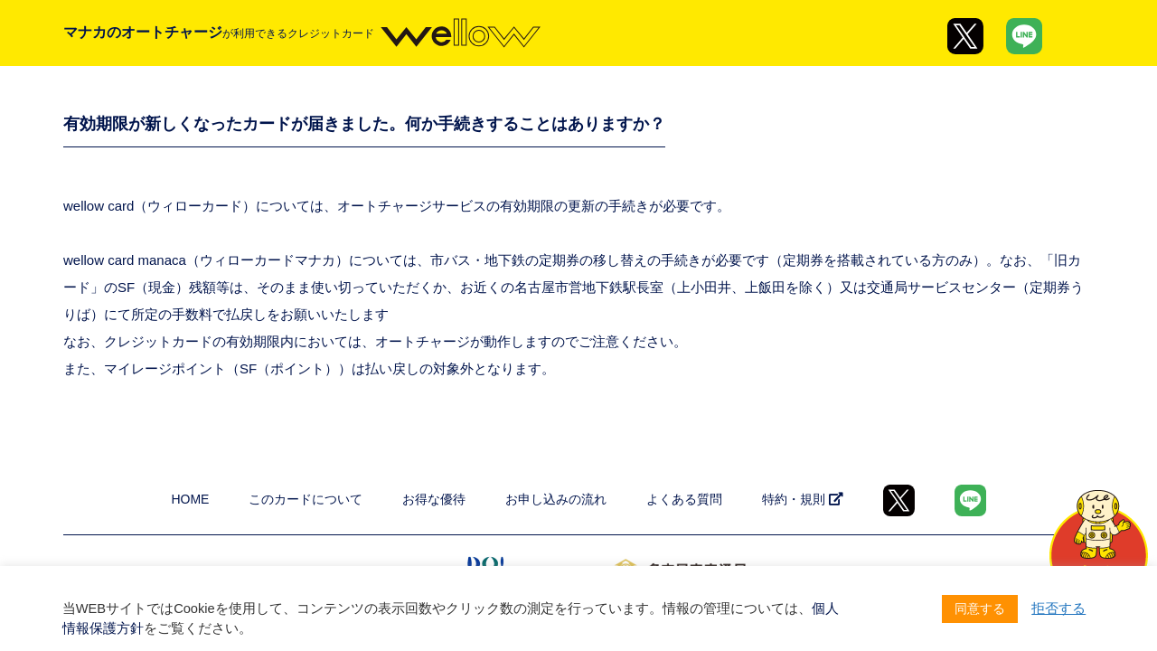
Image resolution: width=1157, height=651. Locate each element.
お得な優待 (434, 499)
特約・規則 (802, 499)
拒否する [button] (1058, 608)
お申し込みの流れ (556, 499)
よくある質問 (684, 499)
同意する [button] (980, 608)
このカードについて (305, 499)
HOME (190, 499)
